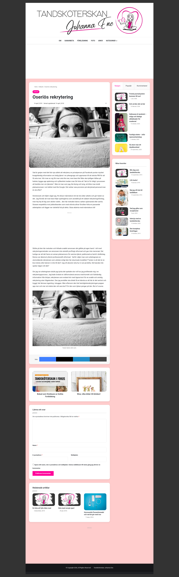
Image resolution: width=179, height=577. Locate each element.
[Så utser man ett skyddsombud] (122, 148)
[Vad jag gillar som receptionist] (122, 212)
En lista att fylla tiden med (42, 508)
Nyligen (117, 86)
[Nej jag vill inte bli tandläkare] (122, 198)
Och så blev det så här (138, 104)
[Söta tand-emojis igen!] (69, 499)
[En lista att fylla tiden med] (44, 499)
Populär (129, 86)
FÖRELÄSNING (82, 41)
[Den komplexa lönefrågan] (122, 233)
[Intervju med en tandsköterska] (122, 223)
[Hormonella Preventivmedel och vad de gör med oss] (95, 501)
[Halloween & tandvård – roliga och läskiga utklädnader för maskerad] (122, 123)
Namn (35, 445)
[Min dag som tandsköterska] (122, 174)
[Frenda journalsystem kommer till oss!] (122, 97)
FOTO (93, 41)
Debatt (41, 87)
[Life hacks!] (122, 184)
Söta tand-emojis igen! (66, 508)
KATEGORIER (111, 41)
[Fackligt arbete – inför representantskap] (122, 138)
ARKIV (100, 41)
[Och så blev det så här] (122, 107)
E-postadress (37, 455)
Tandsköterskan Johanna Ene (103, 568)
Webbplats (74, 455)
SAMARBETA (69, 41)
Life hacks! (134, 181)
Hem (35, 87)
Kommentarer (142, 86)
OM (60, 41)
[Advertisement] (89, 61)
